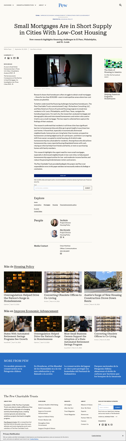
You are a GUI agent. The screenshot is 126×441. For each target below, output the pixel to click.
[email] (61, 237)
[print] (18, 58)
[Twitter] (109, 425)
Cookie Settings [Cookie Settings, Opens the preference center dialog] (96, 436)
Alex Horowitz (65, 230)
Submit (87, 188)
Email (35, 184)
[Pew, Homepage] (63, 5)
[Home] (21, 396)
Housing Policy (24, 266)
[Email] (58, 188)
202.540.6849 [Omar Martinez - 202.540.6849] (64, 251)
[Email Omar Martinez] (61, 254)
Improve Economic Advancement (36, 311)
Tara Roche (64, 220)
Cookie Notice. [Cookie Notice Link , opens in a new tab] (34, 440)
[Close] (123, 437)
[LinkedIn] (106, 424)
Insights (67, 401)
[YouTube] (111, 424)
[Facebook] (99, 424)
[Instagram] (102, 424)
